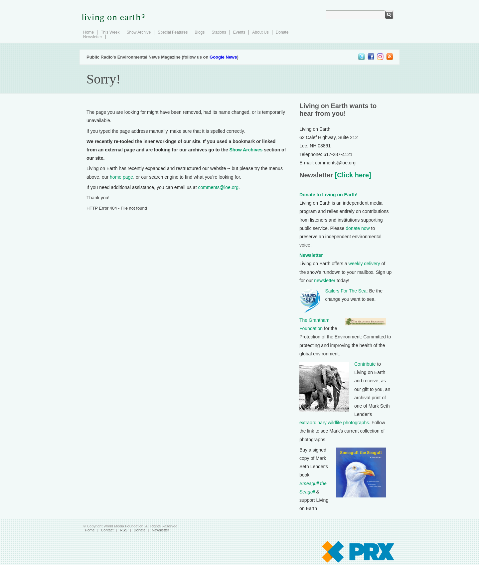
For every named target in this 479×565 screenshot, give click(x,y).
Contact (107, 530)
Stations (219, 32)
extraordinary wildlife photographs (334, 422)
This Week (110, 32)
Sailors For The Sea (346, 290)
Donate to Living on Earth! (328, 194)
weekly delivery (364, 263)
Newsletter (92, 37)
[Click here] (352, 175)
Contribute (365, 364)
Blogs (200, 32)
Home (88, 32)
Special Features (173, 32)
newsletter (324, 280)
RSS (123, 530)
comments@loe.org (218, 187)
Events (239, 32)
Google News (223, 57)
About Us (260, 32)
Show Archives (245, 149)
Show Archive (138, 32)
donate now (358, 228)
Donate (282, 32)
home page (121, 177)
